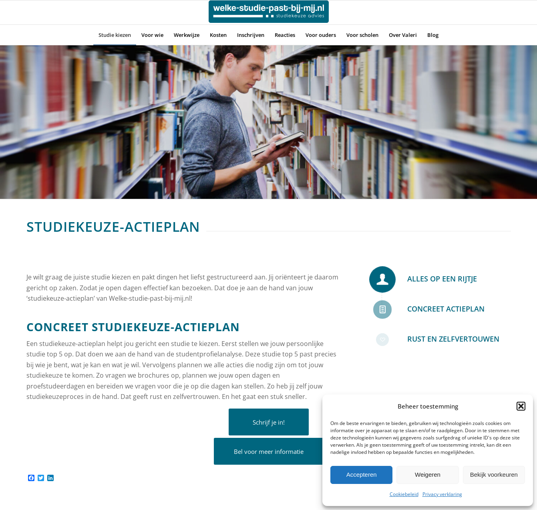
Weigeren (427, 474)
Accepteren (361, 474)
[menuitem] (114, 35)
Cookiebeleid (404, 494)
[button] (521, 406)
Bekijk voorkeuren (494, 474)
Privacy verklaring (442, 494)
